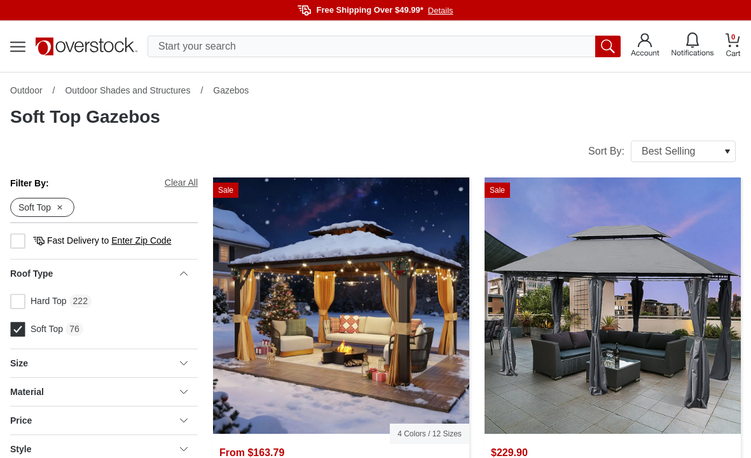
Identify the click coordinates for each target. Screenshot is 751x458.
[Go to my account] (645, 46)
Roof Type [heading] (99, 273)
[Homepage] (86, 46)
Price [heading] (99, 420)
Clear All (181, 182)
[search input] (384, 46)
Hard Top (38, 301)
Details (440, 10)
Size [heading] (99, 363)
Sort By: (662, 151)
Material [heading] (99, 392)
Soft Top (36, 329)
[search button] (608, 46)
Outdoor (26, 90)
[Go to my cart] (733, 46)
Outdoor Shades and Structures (127, 90)
